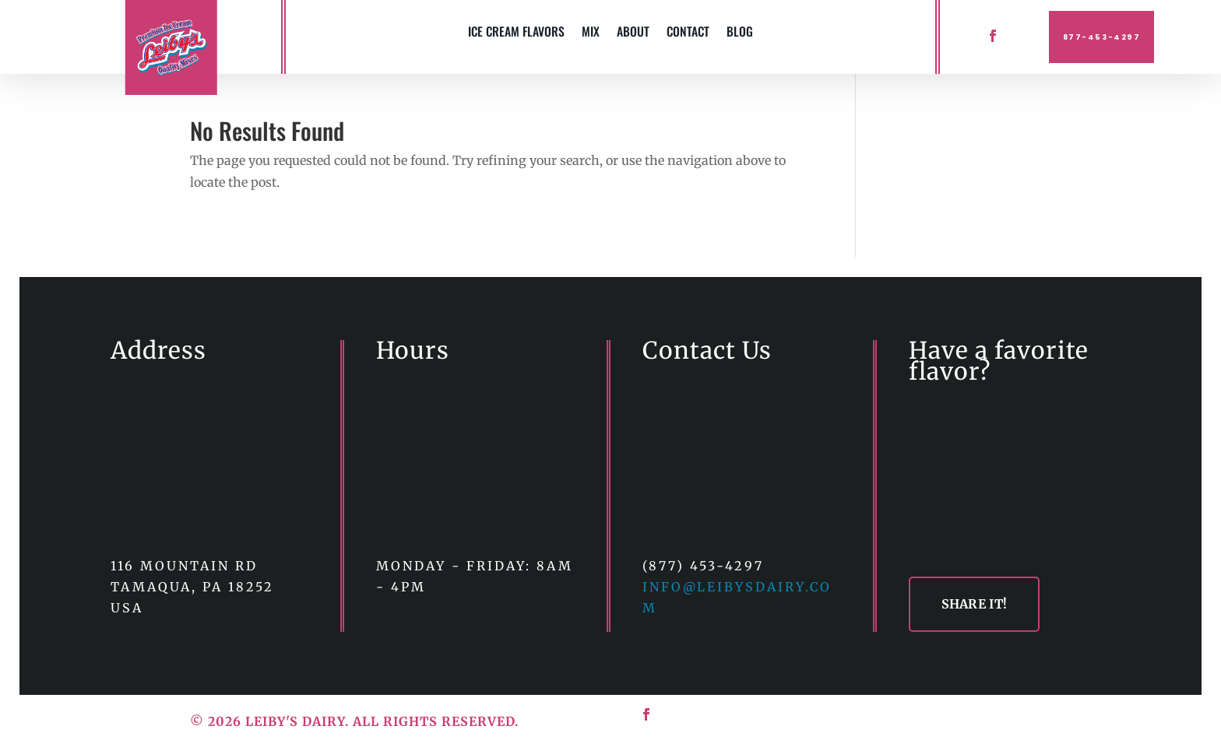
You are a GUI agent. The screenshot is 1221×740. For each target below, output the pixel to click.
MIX (591, 33)
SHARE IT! (974, 604)
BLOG (740, 33)
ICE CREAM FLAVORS (516, 33)
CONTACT (688, 33)
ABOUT (633, 33)
